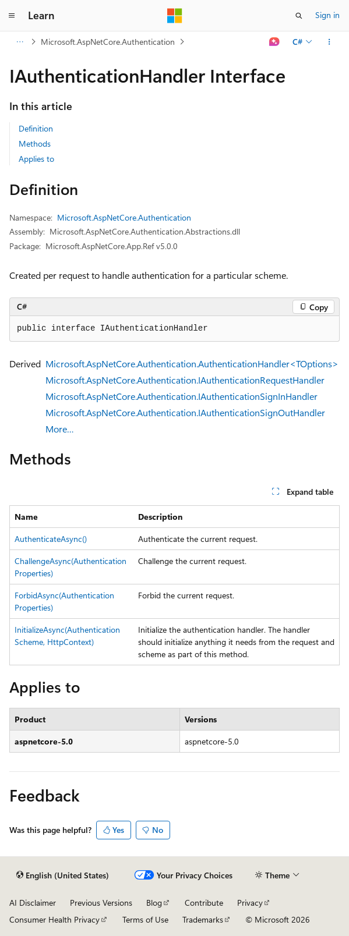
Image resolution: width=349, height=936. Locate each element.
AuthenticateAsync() (51, 538)
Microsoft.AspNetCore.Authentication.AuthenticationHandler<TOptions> (192, 363)
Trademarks (202, 919)
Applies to (36, 158)
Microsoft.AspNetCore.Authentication (108, 41)
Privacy (250, 902)
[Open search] (299, 15)
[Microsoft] (174, 15)
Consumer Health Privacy (54, 919)
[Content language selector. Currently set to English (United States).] (62, 875)
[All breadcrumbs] (19, 42)
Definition (36, 128)
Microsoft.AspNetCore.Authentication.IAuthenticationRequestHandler (185, 380)
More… (59, 429)
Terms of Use (145, 919)
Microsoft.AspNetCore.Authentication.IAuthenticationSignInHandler (181, 396)
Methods (35, 143)
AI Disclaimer (32, 902)
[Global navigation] (11, 15)
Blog (154, 902)
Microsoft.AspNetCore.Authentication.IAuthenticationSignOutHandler (185, 412)
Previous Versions (101, 902)
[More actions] (329, 42)
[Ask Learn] (274, 42)
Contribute (204, 902)
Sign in (327, 14)
